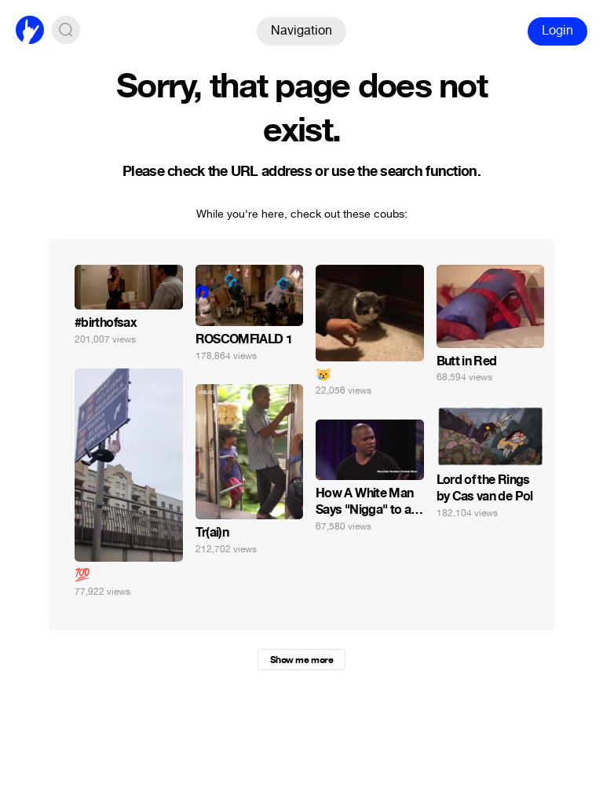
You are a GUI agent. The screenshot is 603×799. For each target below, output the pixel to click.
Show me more (301, 660)
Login (557, 30)
